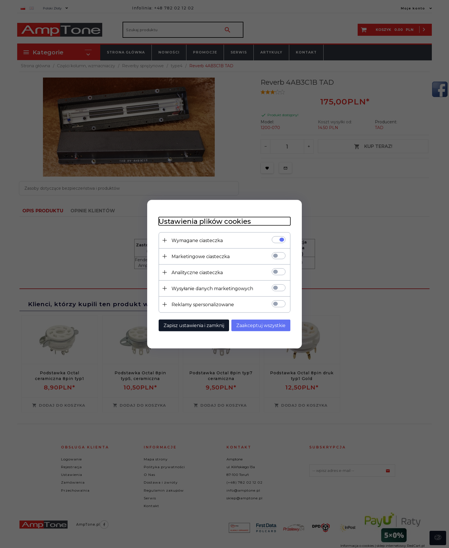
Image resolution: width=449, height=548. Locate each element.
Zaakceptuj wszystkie (260, 325)
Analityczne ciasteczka (197, 272)
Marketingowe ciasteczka (201, 256)
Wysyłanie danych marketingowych (212, 288)
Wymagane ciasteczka (197, 240)
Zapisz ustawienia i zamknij (194, 325)
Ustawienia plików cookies (205, 221)
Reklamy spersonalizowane (203, 304)
